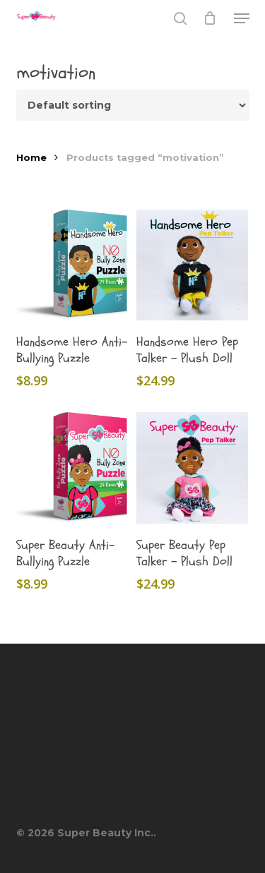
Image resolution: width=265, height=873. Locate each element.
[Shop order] (132, 105)
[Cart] (210, 18)
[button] (241, 18)
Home (31, 157)
